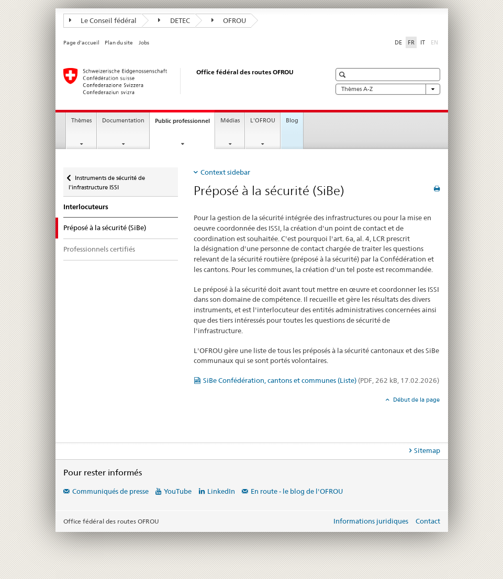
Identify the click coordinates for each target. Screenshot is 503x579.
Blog (292, 120)
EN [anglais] (435, 42)
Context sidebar (225, 172)
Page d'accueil (81, 43)
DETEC (174, 20)
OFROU (229, 20)
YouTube (178, 491)
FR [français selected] (411, 42)
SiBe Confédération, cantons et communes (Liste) (321, 380)
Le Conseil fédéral (103, 20)
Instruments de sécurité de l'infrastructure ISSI (107, 179)
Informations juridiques (370, 521)
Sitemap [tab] (427, 450)
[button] (343, 75)
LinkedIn (221, 491)
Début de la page (416, 399)
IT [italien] (422, 42)
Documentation (123, 120)
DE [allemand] (398, 42)
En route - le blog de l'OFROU (297, 491)
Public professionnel (185, 124)
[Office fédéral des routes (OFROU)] (186, 81)
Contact (428, 521)
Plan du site (119, 43)
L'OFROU (262, 120)
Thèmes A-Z (387, 89)
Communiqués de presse (110, 491)
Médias (230, 120)
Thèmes (81, 120)
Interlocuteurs (85, 206)
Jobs (144, 43)
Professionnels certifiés (99, 249)
